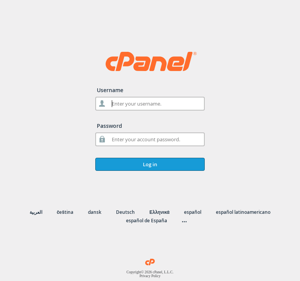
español (192, 212)
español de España (146, 220)
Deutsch (125, 212)
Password (109, 125)
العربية (36, 212)
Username (110, 90)
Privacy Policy (150, 276)
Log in (150, 164)
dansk (94, 212)
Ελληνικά (159, 212)
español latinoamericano (243, 212)
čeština (65, 212)
